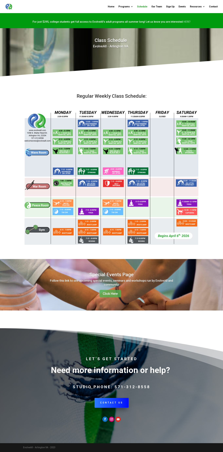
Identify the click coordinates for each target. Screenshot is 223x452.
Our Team (156, 6)
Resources (196, 6)
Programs (124, 6)
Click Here (110, 294)
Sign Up (170, 6)
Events (182, 6)
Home (111, 6)
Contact (213, 6)
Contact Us (111, 402)
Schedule (142, 6)
